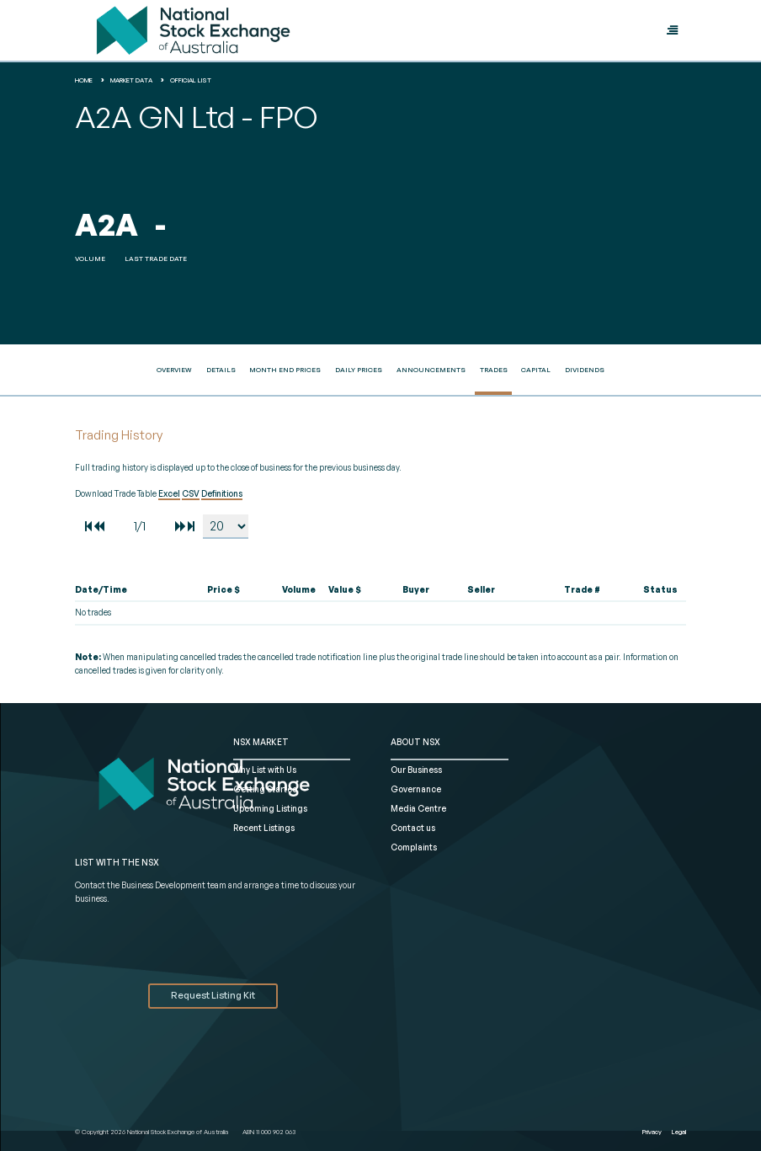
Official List (190, 80)
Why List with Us (264, 770)
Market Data (131, 80)
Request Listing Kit (213, 995)
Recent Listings (264, 828)
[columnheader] (124, 590)
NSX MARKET (261, 742)
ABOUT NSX (415, 742)
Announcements (431, 369)
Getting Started (265, 789)
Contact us (413, 828)
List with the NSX (117, 862)
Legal (679, 1131)
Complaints (414, 847)
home (84, 80)
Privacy (652, 1131)
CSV (191, 493)
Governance (416, 789)
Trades (494, 369)
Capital (536, 369)
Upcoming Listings (270, 808)
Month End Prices (285, 369)
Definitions (221, 493)
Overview (174, 369)
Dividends (584, 369)
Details (221, 369)
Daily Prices (358, 369)
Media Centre (418, 808)
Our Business (416, 770)
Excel (169, 493)
